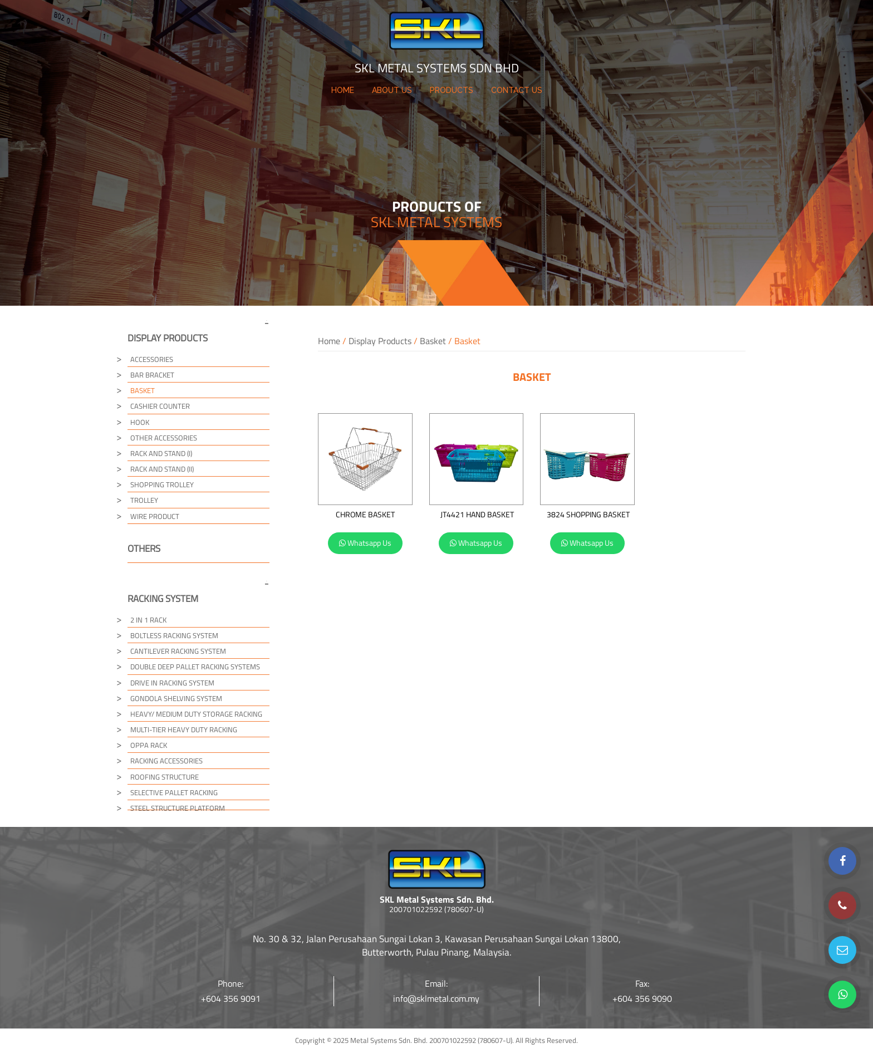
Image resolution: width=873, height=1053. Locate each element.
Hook (139, 422)
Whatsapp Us (365, 542)
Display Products (380, 340)
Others (143, 548)
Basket (433, 340)
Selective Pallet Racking (174, 792)
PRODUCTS (451, 90)
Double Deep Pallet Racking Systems (195, 666)
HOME (342, 90)
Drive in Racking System (172, 682)
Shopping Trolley (162, 484)
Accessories (151, 359)
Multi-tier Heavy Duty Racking (183, 729)
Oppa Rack (148, 745)
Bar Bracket (152, 374)
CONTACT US (516, 90)
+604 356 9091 (231, 998)
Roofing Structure (164, 776)
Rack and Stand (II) (162, 468)
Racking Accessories (166, 760)
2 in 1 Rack (148, 619)
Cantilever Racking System (178, 651)
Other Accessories (163, 437)
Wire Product (154, 516)
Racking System (162, 598)
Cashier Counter (160, 406)
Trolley (144, 500)
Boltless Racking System (174, 635)
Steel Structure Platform (177, 808)
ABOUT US (392, 90)
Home (329, 340)
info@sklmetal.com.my (436, 998)
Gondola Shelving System (176, 698)
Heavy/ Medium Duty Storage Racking (196, 713)
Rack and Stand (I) (161, 453)
